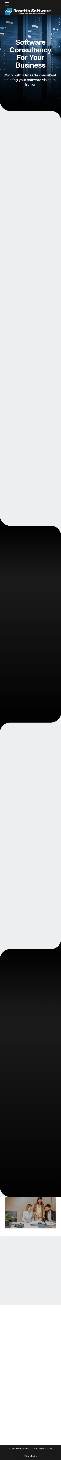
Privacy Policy (30, 1456)
